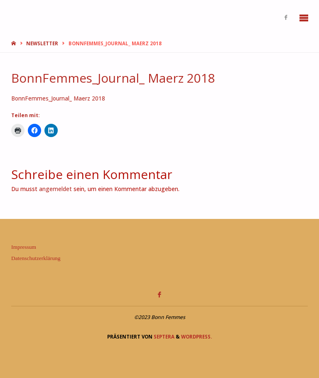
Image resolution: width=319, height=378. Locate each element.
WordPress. (196, 337)
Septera (163, 337)
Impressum (23, 247)
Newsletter (42, 43)
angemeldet (55, 189)
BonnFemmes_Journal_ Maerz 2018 (58, 98)
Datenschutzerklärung (35, 258)
